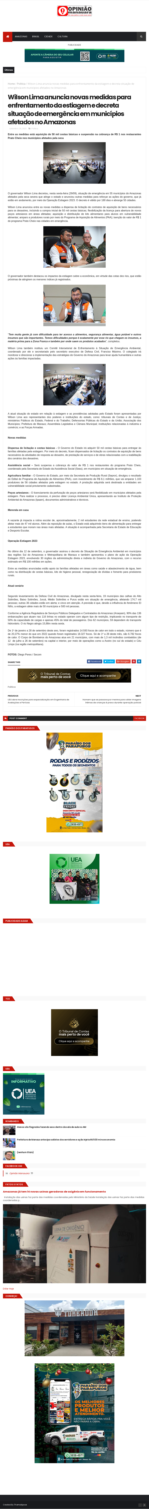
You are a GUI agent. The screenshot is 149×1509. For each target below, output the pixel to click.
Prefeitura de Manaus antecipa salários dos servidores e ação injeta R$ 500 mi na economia (66, 1139)
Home (11, 83)
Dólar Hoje (8, 1288)
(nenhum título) (25, 1152)
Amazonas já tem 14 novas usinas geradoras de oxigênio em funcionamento (54, 1191)
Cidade (48, 36)
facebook (139, 718)
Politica (21, 83)
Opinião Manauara (19, 1173)
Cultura (63, 36)
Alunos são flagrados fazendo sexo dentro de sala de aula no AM (51, 1127)
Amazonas (21, 36)
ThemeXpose (20, 1504)
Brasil (35, 36)
